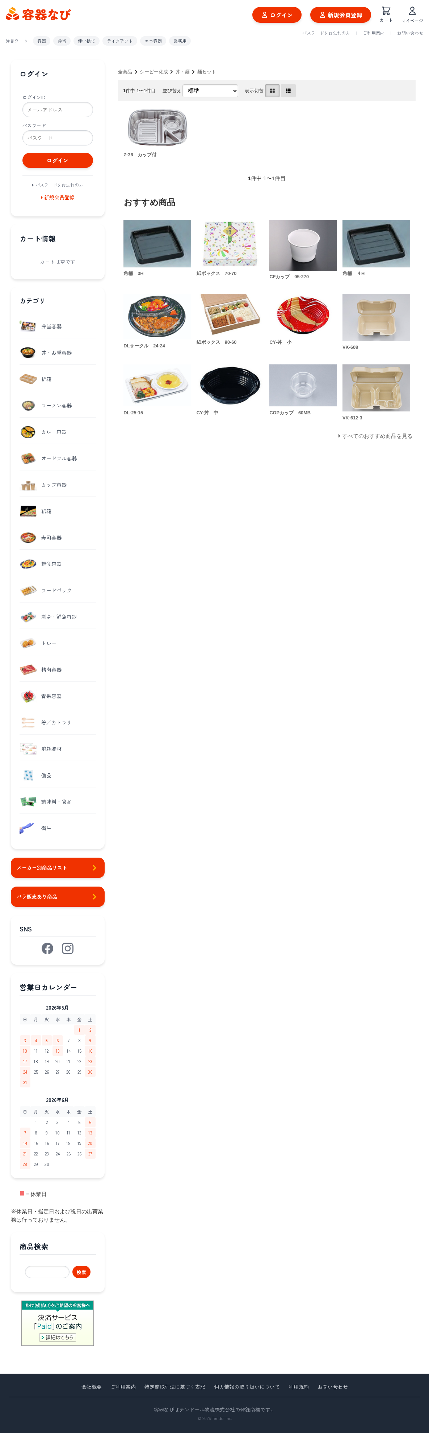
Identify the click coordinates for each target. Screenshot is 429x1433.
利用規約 (299, 1386)
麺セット (206, 72)
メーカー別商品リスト (58, 867)
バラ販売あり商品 (58, 896)
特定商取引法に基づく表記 (174, 1386)
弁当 (62, 41)
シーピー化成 (154, 72)
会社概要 (91, 1386)
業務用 (179, 41)
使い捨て (86, 41)
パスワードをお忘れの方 (326, 33)
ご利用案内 (373, 33)
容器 (41, 41)
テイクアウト (120, 41)
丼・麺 (183, 72)
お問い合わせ (410, 33)
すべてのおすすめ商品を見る (377, 436)
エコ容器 (153, 41)
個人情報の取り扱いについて (247, 1386)
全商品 (125, 72)
